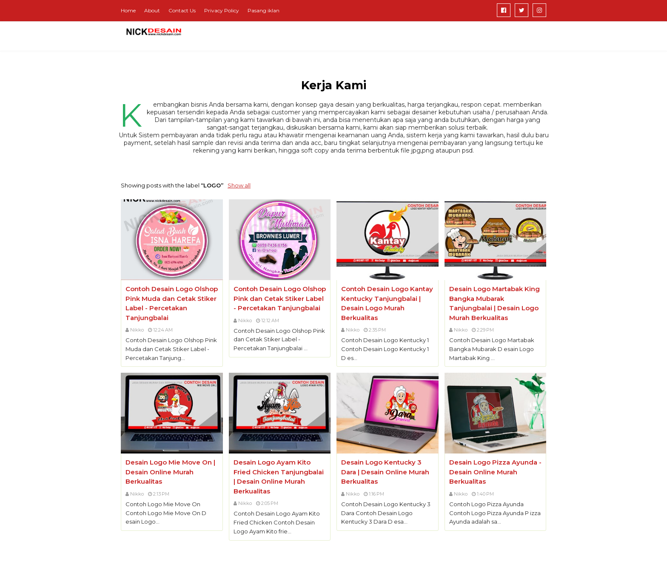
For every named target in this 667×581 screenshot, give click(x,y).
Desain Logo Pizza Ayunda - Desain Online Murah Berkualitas (495, 471)
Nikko (137, 330)
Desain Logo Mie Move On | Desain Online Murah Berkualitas (170, 471)
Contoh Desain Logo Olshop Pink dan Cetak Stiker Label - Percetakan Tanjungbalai (280, 298)
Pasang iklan (263, 10)
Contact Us (182, 10)
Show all (239, 185)
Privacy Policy (221, 10)
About (152, 10)
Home (128, 10)
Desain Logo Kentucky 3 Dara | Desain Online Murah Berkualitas (385, 471)
